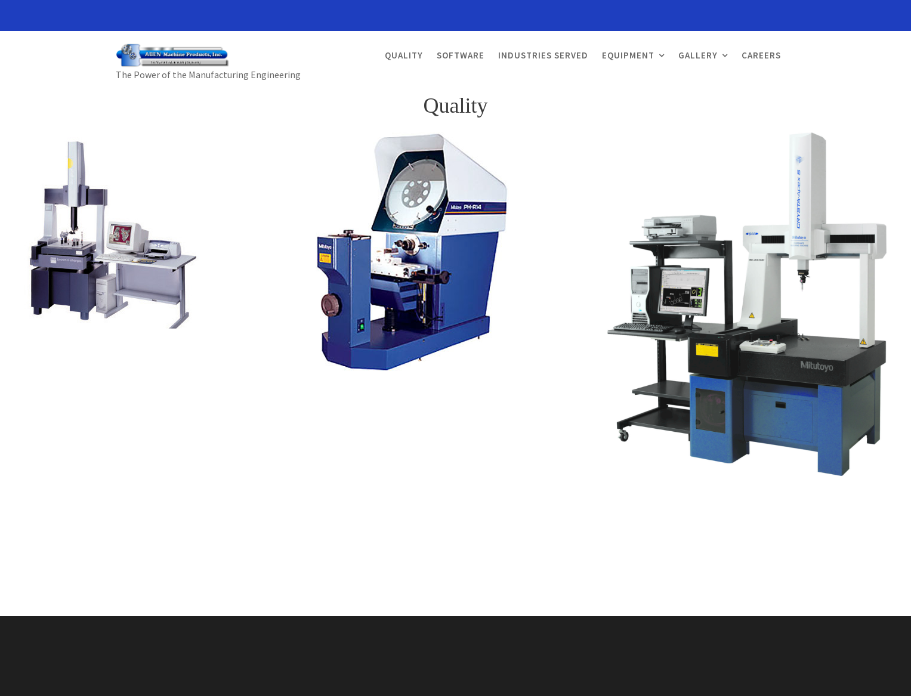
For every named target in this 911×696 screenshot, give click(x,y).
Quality (404, 55)
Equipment (628, 55)
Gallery (698, 55)
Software (460, 55)
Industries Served (543, 55)
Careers (761, 55)
